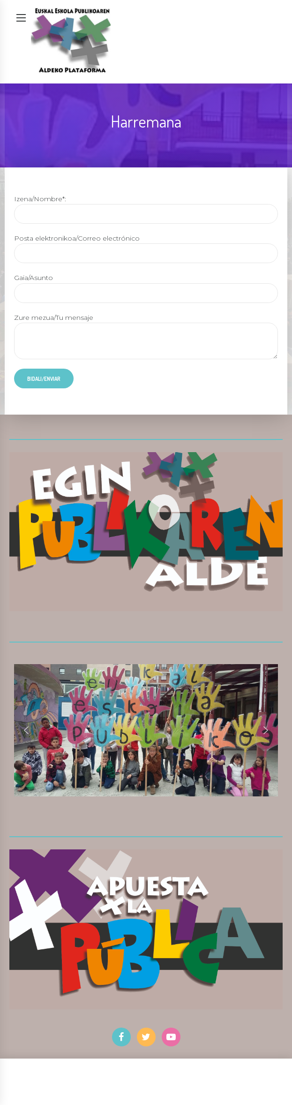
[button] (26, 730)
